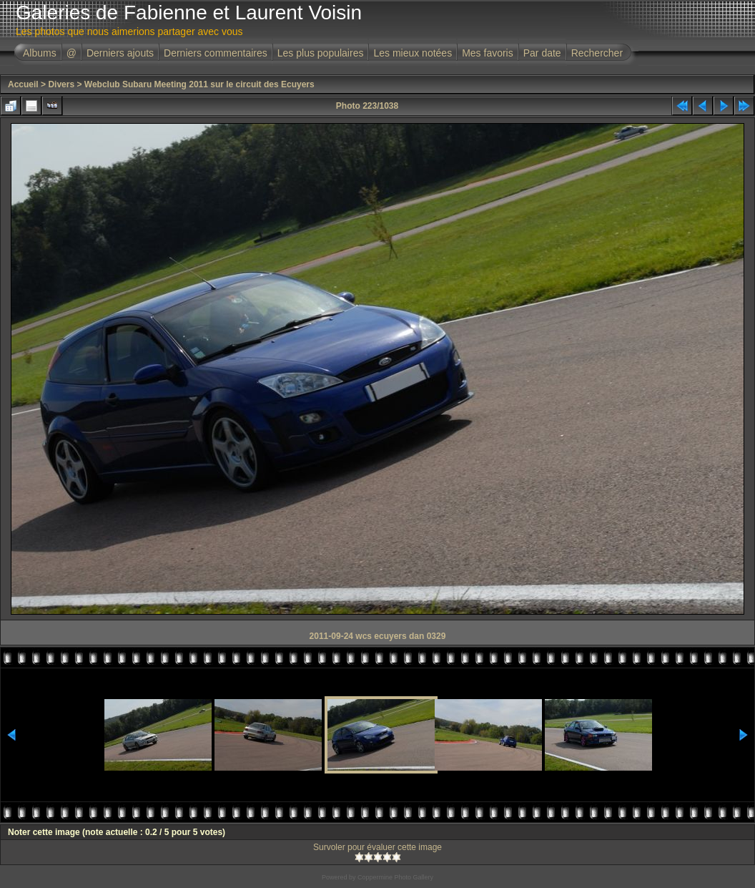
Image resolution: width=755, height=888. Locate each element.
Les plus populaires (320, 53)
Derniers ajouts (120, 53)
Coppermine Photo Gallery (395, 877)
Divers (61, 84)
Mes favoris (487, 53)
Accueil (23, 84)
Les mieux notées (412, 53)
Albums (39, 53)
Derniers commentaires (215, 53)
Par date (542, 53)
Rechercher (597, 53)
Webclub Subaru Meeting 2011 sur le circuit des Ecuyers (199, 84)
